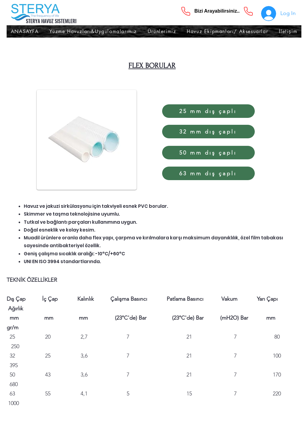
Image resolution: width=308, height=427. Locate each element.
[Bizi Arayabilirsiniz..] (217, 11)
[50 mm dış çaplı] (208, 152)
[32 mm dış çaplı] (208, 131)
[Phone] (186, 11)
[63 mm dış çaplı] (208, 173)
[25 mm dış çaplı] (208, 111)
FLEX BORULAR (152, 66)
